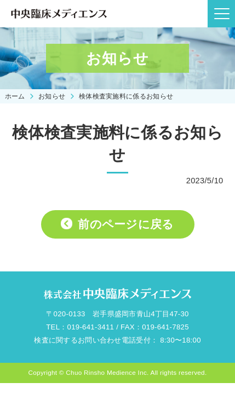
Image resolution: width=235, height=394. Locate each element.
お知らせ (51, 96)
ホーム (15, 96)
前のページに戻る (126, 224)
